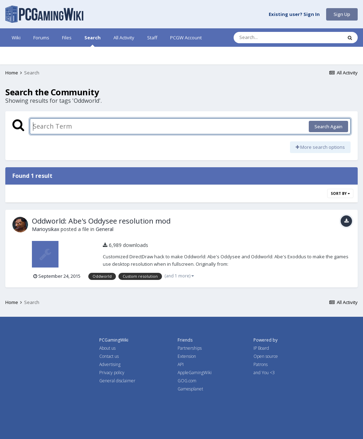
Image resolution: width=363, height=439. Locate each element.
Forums (41, 37)
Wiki (16, 37)
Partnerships (190, 348)
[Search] (269, 37)
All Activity (123, 37)
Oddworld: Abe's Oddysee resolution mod (101, 221)
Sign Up (342, 14)
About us (107, 348)
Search (92, 40)
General (104, 229)
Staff (152, 37)
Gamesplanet (190, 389)
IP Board (261, 348)
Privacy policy (111, 373)
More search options (320, 147)
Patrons (260, 364)
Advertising (110, 364)
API (181, 364)
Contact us (109, 356)
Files (67, 37)
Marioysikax (45, 229)
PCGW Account (186, 37)
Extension (187, 356)
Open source (265, 356)
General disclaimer (117, 381)
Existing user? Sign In (294, 14)
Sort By (340, 193)
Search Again (328, 126)
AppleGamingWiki (195, 373)
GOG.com (187, 381)
